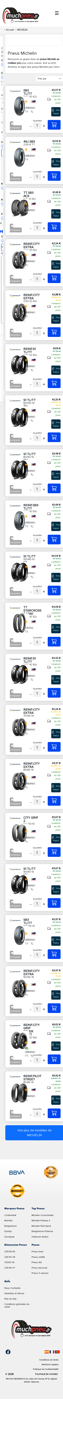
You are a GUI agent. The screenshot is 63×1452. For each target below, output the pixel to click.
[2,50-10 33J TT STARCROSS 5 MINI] (54, 641)
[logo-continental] (17, 1191)
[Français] (51, 1351)
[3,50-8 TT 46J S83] (54, 176)
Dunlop (8, 1231)
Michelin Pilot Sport (41, 1226)
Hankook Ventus (40, 1236)
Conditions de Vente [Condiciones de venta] (48, 1360)
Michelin (8, 1220)
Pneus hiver (37, 1251)
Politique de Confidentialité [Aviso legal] (45, 1369)
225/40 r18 (9, 1257)
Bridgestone (10, 1226)
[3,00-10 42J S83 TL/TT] (54, 125)
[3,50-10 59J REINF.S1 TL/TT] (54, 693)
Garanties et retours (14, 1293)
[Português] (57, 1351)
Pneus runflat (38, 1257)
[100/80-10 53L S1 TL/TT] (54, 590)
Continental (10, 1215)
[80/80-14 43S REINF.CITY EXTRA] (54, 801)
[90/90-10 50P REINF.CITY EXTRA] (54, 1008)
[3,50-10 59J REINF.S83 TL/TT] (54, 539)
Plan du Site (10, 1298)
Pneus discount (39, 1267)
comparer (15, 127)
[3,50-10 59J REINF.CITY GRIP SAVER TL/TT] (54, 1059)
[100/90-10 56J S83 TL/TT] (54, 954)
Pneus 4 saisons (40, 1273)
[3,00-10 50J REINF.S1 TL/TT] (54, 383)
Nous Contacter (12, 1288)
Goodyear (9, 1236)
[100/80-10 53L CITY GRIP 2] (54, 852)
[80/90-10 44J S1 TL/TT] (54, 488)
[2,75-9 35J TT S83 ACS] (54, 227)
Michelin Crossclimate (42, 1215)
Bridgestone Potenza (42, 1231)
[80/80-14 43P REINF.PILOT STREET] (54, 1113)
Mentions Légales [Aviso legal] (50, 1364)
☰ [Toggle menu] (57, 13)
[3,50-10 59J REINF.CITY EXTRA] (54, 332)
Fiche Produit (55, 112)
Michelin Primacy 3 (41, 1220)
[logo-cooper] (51, 1172)
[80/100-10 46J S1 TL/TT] (54, 437)
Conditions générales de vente (16, 1305)
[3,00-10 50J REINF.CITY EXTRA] (54, 278)
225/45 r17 (9, 1267)
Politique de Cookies (46, 1374)
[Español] (46, 1351)
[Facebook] (5, 1352)
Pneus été (37, 1262)
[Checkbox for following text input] (12, 124)
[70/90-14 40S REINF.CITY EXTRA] (54, 747)
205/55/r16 (9, 1251)
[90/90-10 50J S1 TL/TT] (54, 903)
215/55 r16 (9, 1262)
